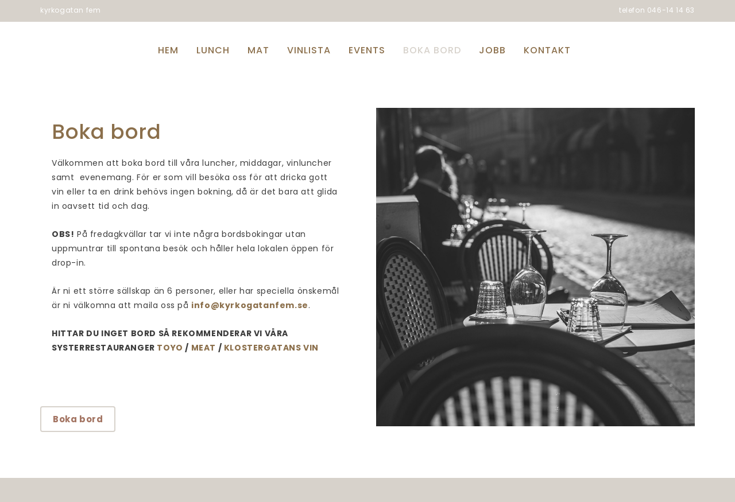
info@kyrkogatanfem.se (249, 305)
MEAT (203, 347)
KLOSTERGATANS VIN (271, 347)
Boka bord (78, 419)
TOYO (170, 347)
